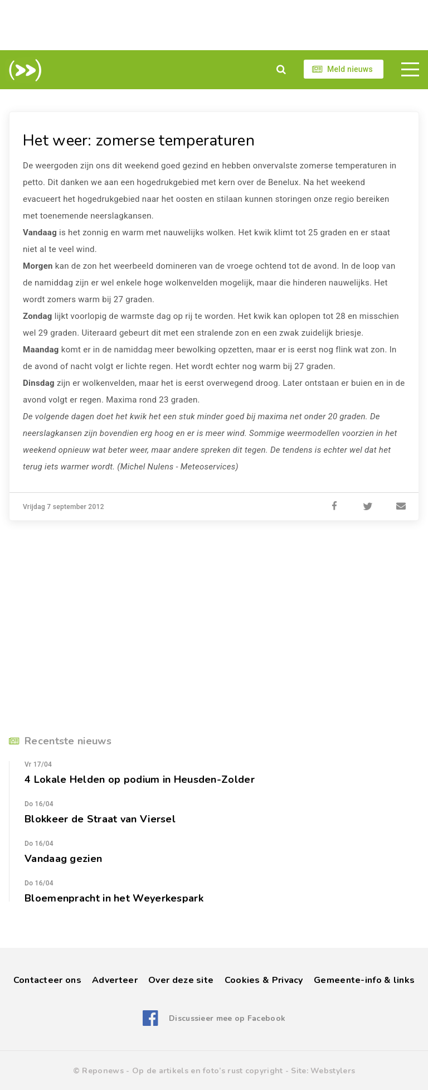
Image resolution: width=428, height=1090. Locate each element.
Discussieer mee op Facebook (227, 1018)
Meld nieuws (350, 69)
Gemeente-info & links (364, 980)
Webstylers (332, 1070)
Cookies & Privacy (264, 980)
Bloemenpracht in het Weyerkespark (114, 898)
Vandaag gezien (63, 858)
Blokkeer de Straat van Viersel (100, 819)
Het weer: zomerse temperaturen (139, 140)
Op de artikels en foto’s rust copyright (207, 1070)
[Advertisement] (214, 25)
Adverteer (115, 980)
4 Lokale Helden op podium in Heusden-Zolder (140, 779)
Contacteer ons (47, 980)
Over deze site (180, 980)
